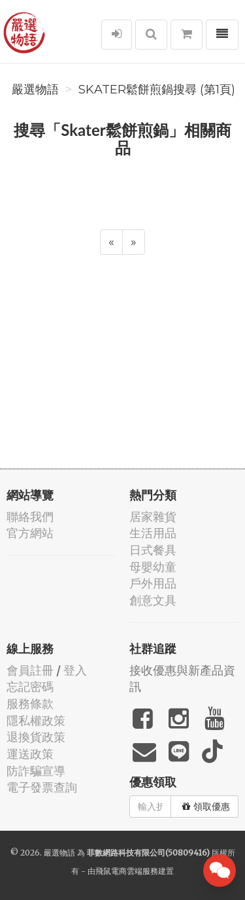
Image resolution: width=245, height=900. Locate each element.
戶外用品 (152, 583)
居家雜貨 (152, 516)
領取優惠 (206, 806)
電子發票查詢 (42, 787)
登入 (75, 670)
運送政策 (30, 753)
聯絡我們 (30, 516)
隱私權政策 (36, 720)
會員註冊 (30, 670)
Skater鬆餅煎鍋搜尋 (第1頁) (156, 89)
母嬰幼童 (152, 567)
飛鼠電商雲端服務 (126, 871)
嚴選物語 (35, 89)
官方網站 (30, 533)
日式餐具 (152, 550)
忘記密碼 (30, 686)
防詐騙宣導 (36, 770)
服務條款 (30, 703)
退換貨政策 (36, 736)
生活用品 (152, 533)
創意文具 (152, 600)
